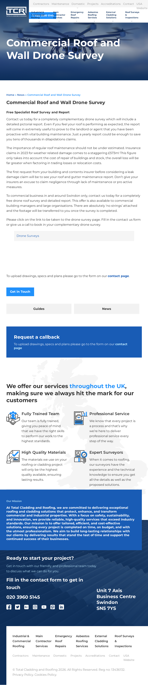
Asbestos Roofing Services (93, 16)
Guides (39, 309)
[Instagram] (37, 608)
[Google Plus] (28, 608)
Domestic (78, 5)
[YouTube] (45, 608)
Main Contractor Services (59, 16)
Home (10, 94)
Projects (92, 3)
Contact (128, 3)
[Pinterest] (54, 608)
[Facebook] (10, 608)
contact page (118, 276)
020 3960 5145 (23, 597)
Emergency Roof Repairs (77, 16)
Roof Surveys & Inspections (132, 16)
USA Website (128, 658)
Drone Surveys (28, 236)
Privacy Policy (23, 675)
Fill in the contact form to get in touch (44, 583)
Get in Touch (20, 291)
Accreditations (111, 3)
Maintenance (60, 3)
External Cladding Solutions (111, 16)
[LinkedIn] (63, 608)
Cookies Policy (45, 675)
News (20, 94)
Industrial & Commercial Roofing (38, 16)
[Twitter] (19, 608)
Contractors (41, 3)
